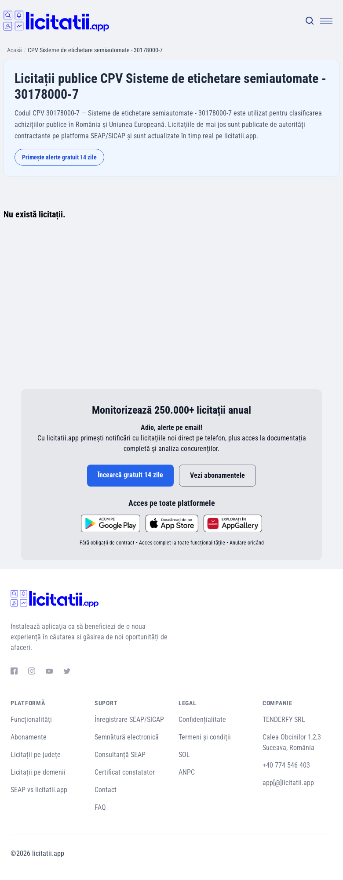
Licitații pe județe (36, 754)
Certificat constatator (125, 772)
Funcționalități (31, 719)
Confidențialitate (202, 719)
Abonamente (29, 737)
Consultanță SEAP (120, 754)
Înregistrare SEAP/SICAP (129, 719)
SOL (184, 754)
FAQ (100, 807)
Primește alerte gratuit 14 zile (59, 157)
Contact (106, 790)
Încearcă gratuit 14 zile (130, 475)
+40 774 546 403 (286, 765)
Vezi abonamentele (217, 475)
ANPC (187, 772)
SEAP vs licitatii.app (39, 790)
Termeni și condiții (205, 737)
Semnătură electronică (127, 737)
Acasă (14, 50)
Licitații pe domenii (38, 772)
